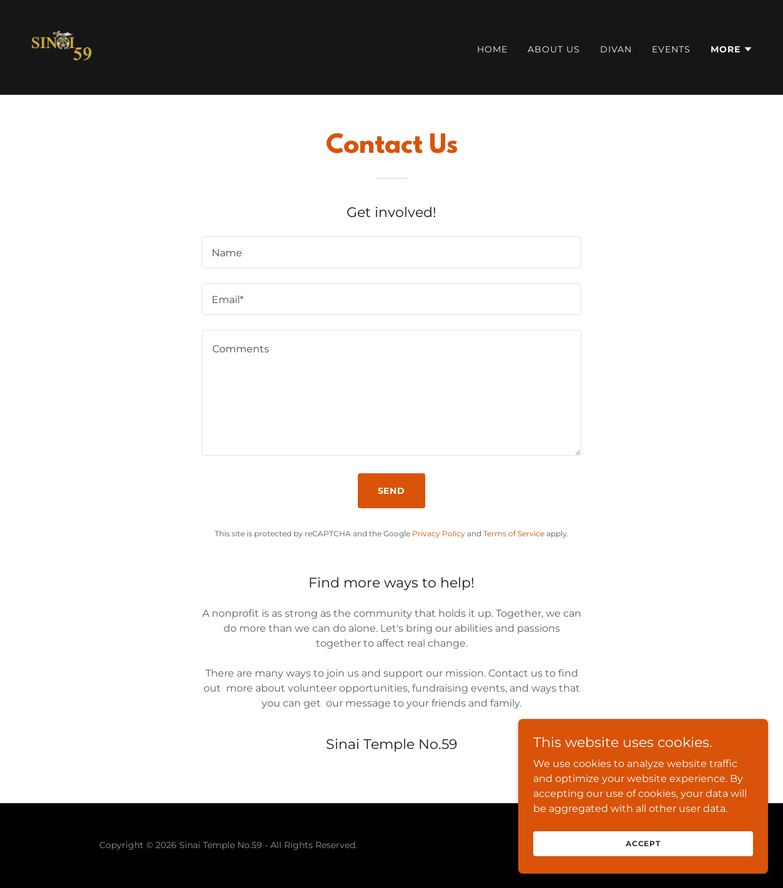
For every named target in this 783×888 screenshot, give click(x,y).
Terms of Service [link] (513, 533)
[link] (62, 46)
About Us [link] (554, 49)
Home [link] (492, 49)
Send (392, 490)
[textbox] (391, 252)
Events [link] (671, 49)
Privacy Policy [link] (438, 533)
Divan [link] (616, 49)
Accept (643, 869)
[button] (732, 49)
